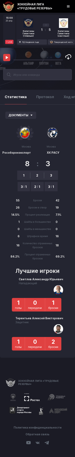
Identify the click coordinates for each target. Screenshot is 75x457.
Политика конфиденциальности (38, 427)
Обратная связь (37, 434)
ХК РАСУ (53, 152)
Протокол (45, 97)
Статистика (16, 97)
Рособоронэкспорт (16, 152)
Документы (21, 115)
